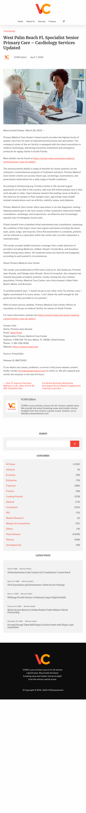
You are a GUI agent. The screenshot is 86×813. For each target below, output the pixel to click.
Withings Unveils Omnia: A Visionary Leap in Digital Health (36, 597)
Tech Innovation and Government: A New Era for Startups (36, 585)
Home (20, 21)
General (10, 502)
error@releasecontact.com (32, 370)
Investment (12, 507)
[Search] (74, 444)
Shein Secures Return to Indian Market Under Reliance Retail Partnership (37, 611)
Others (9, 528)
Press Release (9, 31)
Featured (10, 485)
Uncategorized (13, 545)
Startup (10, 539)
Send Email (16, 332)
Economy (11, 475)
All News (10, 464)
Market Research (15, 518)
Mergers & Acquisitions (18, 523)
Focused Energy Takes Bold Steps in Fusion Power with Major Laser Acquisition (40, 626)
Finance (10, 491)
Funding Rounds (14, 496)
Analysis (10, 469)
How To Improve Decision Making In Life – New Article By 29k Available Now (19, 386)
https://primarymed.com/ (25, 346)
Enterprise (11, 480)
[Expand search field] (63, 21)
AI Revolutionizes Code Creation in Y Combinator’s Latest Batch (38, 572)
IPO (8, 512)
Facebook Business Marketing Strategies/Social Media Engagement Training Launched (61, 386)
